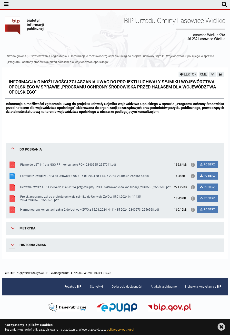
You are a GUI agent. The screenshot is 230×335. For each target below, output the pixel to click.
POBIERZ (207, 164)
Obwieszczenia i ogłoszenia (49, 56)
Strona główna (16, 56)
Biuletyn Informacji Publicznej (24, 29)
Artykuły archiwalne (164, 286)
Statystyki (96, 286)
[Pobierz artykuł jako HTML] (212, 74)
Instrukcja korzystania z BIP (203, 286)
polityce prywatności (120, 329)
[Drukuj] (220, 74)
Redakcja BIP (72, 286)
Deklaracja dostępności (126, 286)
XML (203, 74)
